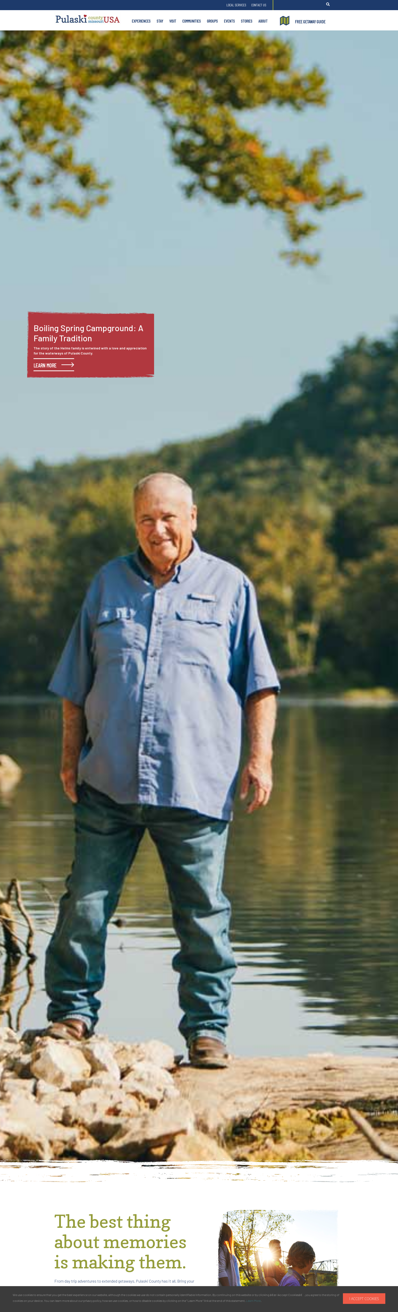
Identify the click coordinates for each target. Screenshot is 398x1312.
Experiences (141, 21)
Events (229, 21)
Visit (172, 21)
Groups (212, 21)
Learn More (253, 1300)
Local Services (236, 5)
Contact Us (258, 5)
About (263, 21)
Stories (246, 21)
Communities (191, 21)
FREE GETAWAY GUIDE (310, 21)
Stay (160, 21)
